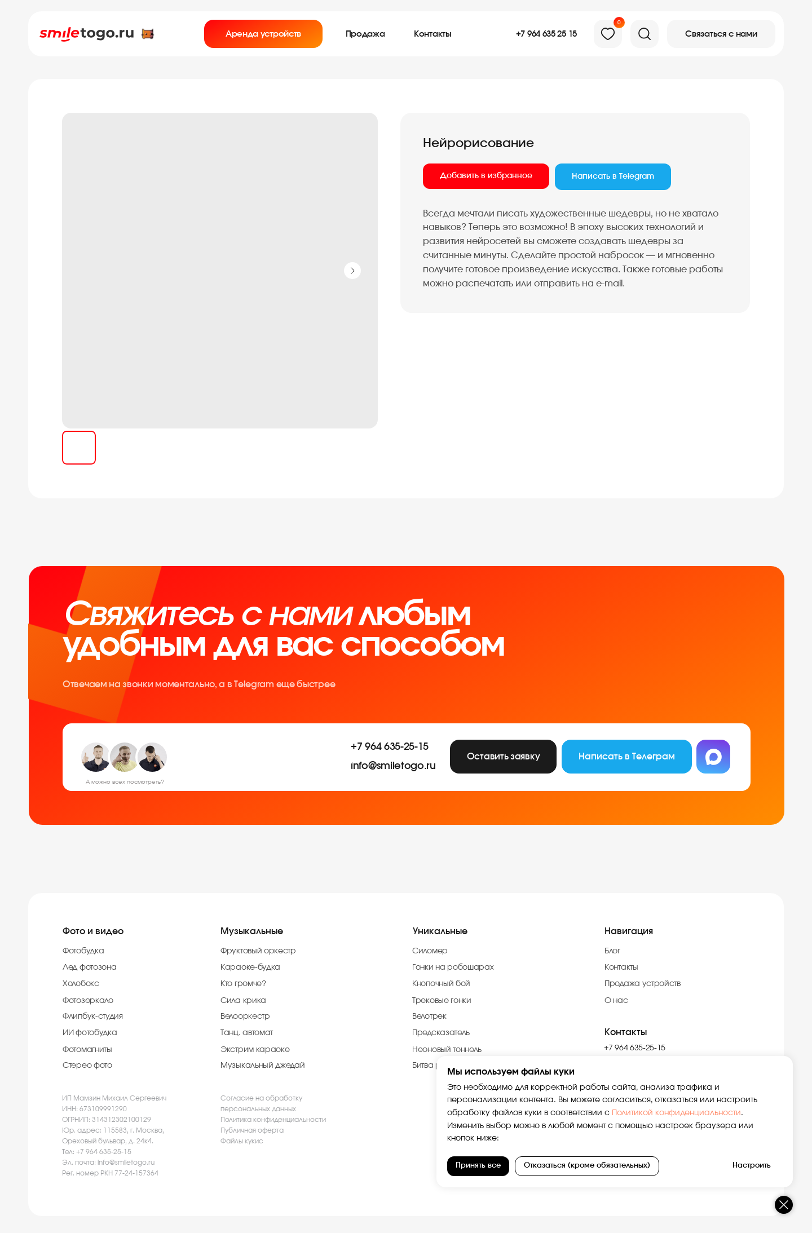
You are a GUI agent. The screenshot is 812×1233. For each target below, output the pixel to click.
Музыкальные (251, 931)
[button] (721, 34)
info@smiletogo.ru (126, 1162)
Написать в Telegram (613, 176)
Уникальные (440, 931)
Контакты (625, 1032)
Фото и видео (93, 931)
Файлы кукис (241, 1141)
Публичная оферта (252, 1130)
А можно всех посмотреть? (125, 782)
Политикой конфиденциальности (693, 1113)
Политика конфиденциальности (273, 1119)
